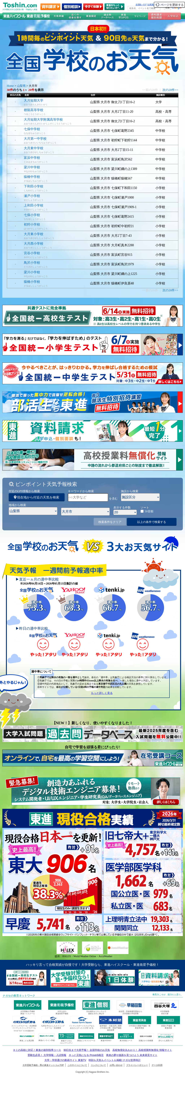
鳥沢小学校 (32, 262)
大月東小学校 (33, 234)
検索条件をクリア (109, 521)
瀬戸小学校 (32, 196)
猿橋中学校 (32, 177)
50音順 (149, 511)
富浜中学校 (32, 157)
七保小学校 (32, 215)
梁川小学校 (32, 272)
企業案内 (151, 4)
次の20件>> (170, 90)
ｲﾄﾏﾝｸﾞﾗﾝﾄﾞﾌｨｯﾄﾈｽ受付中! (24, 1031)
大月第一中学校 (35, 138)
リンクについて (98, 1065)
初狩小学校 (32, 224)
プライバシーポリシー (137, 1065)
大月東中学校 (33, 148)
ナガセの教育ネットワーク (19, 995)
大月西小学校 (33, 243)
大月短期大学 (33, 100)
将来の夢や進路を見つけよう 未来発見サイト (131, 1055)
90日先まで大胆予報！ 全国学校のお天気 (87, 1050)
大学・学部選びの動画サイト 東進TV (65, 1060)
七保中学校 (32, 129)
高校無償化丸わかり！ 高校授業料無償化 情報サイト (142, 1050)
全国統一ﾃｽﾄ (141, 4)
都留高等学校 (33, 110)
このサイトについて (77, 1065)
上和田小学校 (33, 205)
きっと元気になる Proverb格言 (86, 1055)
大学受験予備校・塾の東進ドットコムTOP (43, 1065)
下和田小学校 (33, 186)
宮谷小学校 (32, 253)
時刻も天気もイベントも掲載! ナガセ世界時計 (115, 1060)
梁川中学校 (32, 167)
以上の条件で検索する (151, 521)
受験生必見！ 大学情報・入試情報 (47, 1055)
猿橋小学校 (32, 282)
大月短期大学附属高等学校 (43, 119)
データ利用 (157, 1065)
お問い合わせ (116, 1065)
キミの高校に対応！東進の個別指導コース (37, 1050)
